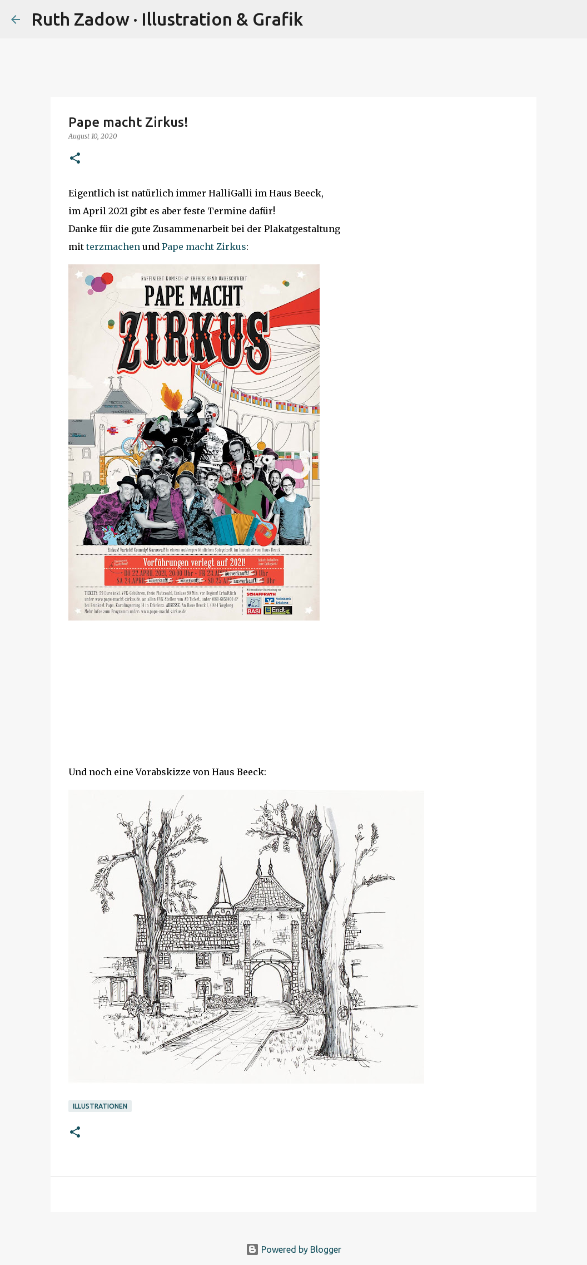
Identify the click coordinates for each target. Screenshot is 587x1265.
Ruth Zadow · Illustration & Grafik (167, 19)
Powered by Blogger (293, 1249)
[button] (75, 158)
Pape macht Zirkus (204, 246)
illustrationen (100, 1106)
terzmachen (113, 246)
